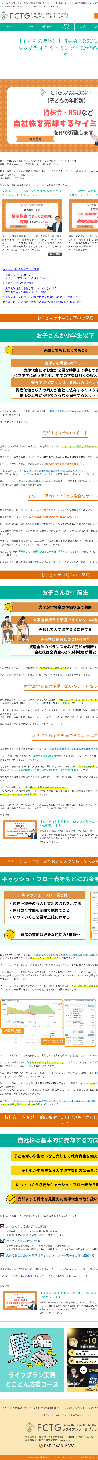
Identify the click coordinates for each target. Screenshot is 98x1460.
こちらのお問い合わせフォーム (34, 1276)
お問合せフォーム (81, 1415)
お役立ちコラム (65, 27)
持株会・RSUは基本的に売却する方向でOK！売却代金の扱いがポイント (45, 302)
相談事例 (46, 26)
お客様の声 (83, 26)
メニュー (28, 26)
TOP (9, 26)
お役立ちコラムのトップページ (55, 1415)
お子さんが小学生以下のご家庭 (21, 269)
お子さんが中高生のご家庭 (18, 283)
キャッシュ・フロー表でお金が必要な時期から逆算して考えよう (40, 296)
